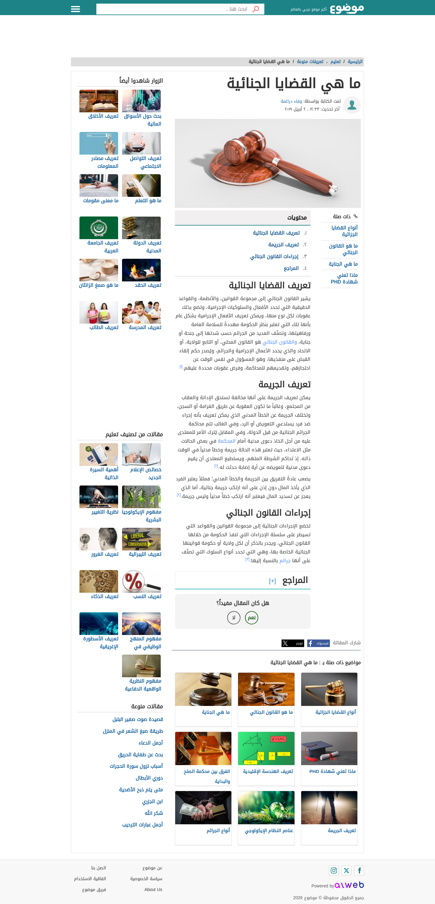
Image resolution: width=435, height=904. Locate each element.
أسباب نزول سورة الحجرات (136, 766)
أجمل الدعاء (151, 743)
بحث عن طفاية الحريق (140, 755)
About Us (153, 890)
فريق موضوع (94, 890)
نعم (252, 617)
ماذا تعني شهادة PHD (344, 279)
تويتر (299, 643)
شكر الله (154, 813)
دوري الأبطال (149, 778)
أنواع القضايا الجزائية (344, 231)
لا (233, 617)
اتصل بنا (98, 868)
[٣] (248, 559)
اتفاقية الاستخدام (90, 879)
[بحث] (255, 9)
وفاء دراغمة (291, 101)
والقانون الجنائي (280, 342)
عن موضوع (152, 868)
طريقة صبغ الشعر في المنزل (133, 731)
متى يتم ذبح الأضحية (141, 790)
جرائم (285, 560)
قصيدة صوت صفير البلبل (137, 719)
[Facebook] (359, 870)
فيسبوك (322, 643)
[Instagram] (334, 870)
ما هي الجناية (343, 264)
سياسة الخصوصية (146, 879)
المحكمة (227, 441)
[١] (181, 366)
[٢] (216, 466)
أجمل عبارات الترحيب (142, 825)
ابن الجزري (152, 801)
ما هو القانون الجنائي (343, 249)
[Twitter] (346, 870)
